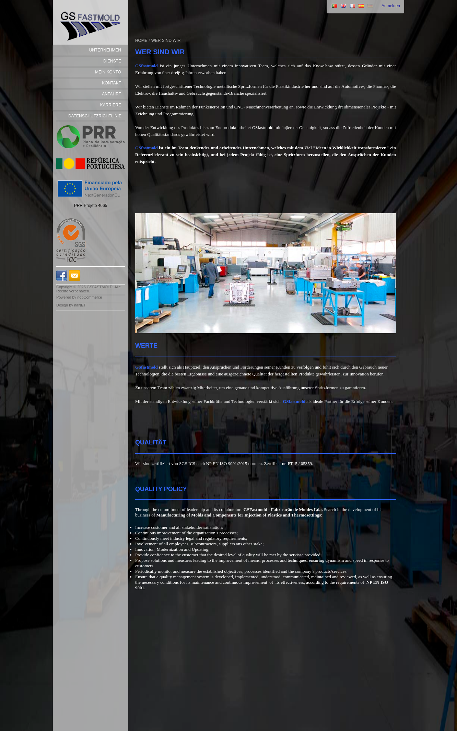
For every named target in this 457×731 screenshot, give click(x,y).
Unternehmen (105, 50)
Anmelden (391, 5)
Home (141, 40)
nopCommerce (89, 297)
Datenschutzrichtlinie (94, 116)
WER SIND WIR (166, 40)
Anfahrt (111, 94)
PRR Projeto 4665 (90, 205)
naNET (80, 305)
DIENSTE (112, 61)
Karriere (110, 105)
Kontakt (111, 83)
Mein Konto (108, 72)
